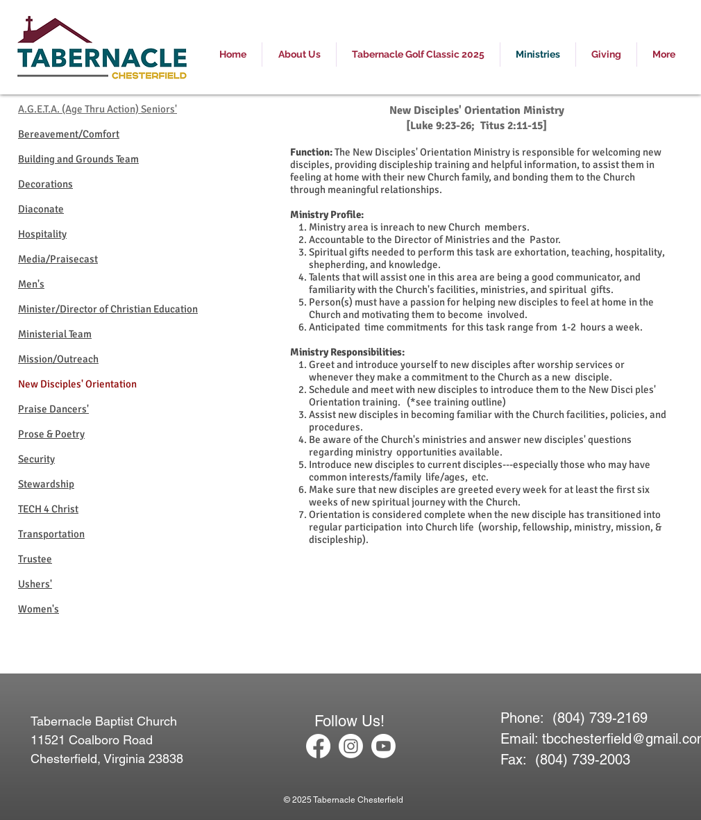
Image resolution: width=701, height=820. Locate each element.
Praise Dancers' (53, 409)
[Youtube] (383, 746)
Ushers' (35, 584)
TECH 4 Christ (48, 509)
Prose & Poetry (51, 434)
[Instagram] (351, 746)
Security (36, 459)
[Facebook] (318, 746)
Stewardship (46, 484)
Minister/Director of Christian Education (108, 309)
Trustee (35, 559)
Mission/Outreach (58, 359)
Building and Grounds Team (78, 159)
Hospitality (42, 234)
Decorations (45, 184)
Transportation (51, 534)
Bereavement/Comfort (68, 134)
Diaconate (41, 209)
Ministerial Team (55, 334)
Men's (31, 284)
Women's (38, 609)
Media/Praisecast (58, 259)
